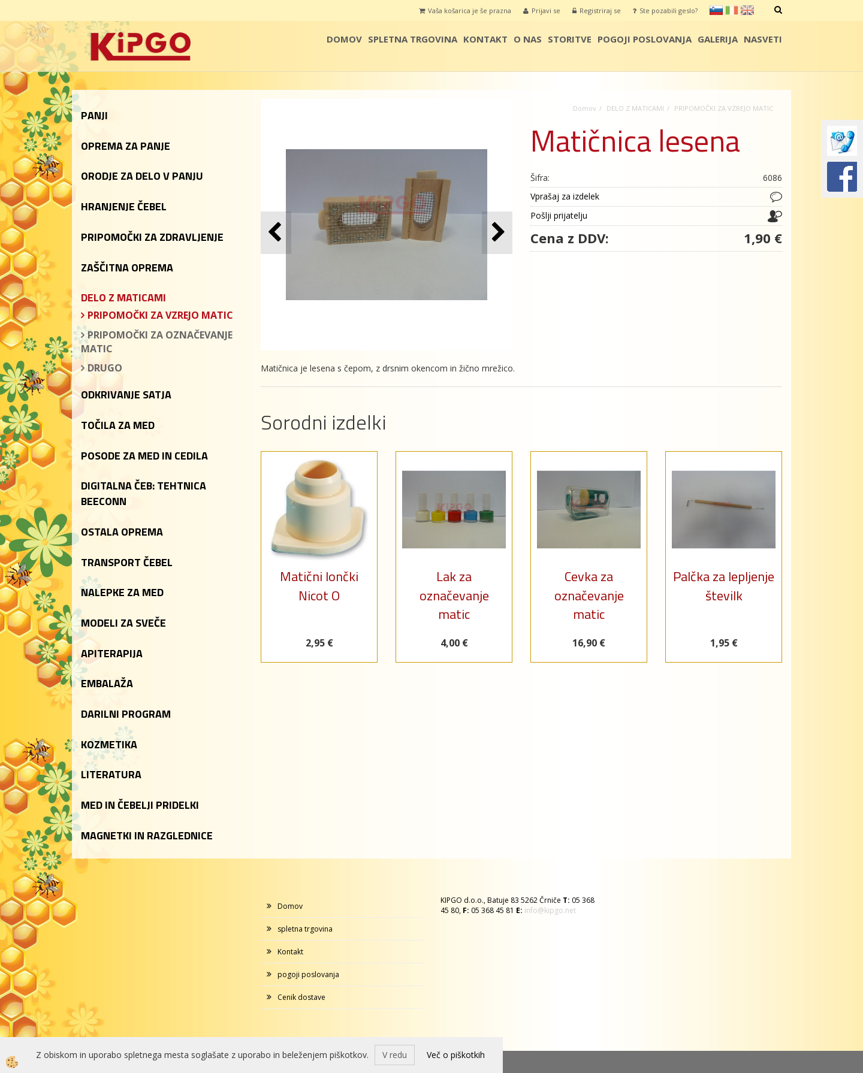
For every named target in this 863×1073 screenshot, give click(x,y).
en (747, 10)
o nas (528, 39)
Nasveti (763, 39)
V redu (394, 1054)
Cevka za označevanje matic (589, 595)
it (731, 10)
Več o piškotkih (456, 1054)
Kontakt (485, 39)
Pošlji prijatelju (558, 215)
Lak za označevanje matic (454, 595)
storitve (570, 39)
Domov (344, 39)
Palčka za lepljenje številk (723, 585)
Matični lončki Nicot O (319, 585)
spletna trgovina (412, 39)
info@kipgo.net (550, 910)
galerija (718, 39)
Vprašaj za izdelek (564, 196)
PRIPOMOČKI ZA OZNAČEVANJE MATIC (157, 341)
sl (716, 10)
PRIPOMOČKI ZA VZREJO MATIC (160, 315)
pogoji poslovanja (645, 39)
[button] (497, 232)
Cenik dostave (301, 997)
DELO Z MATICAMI (635, 108)
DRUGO (104, 367)
